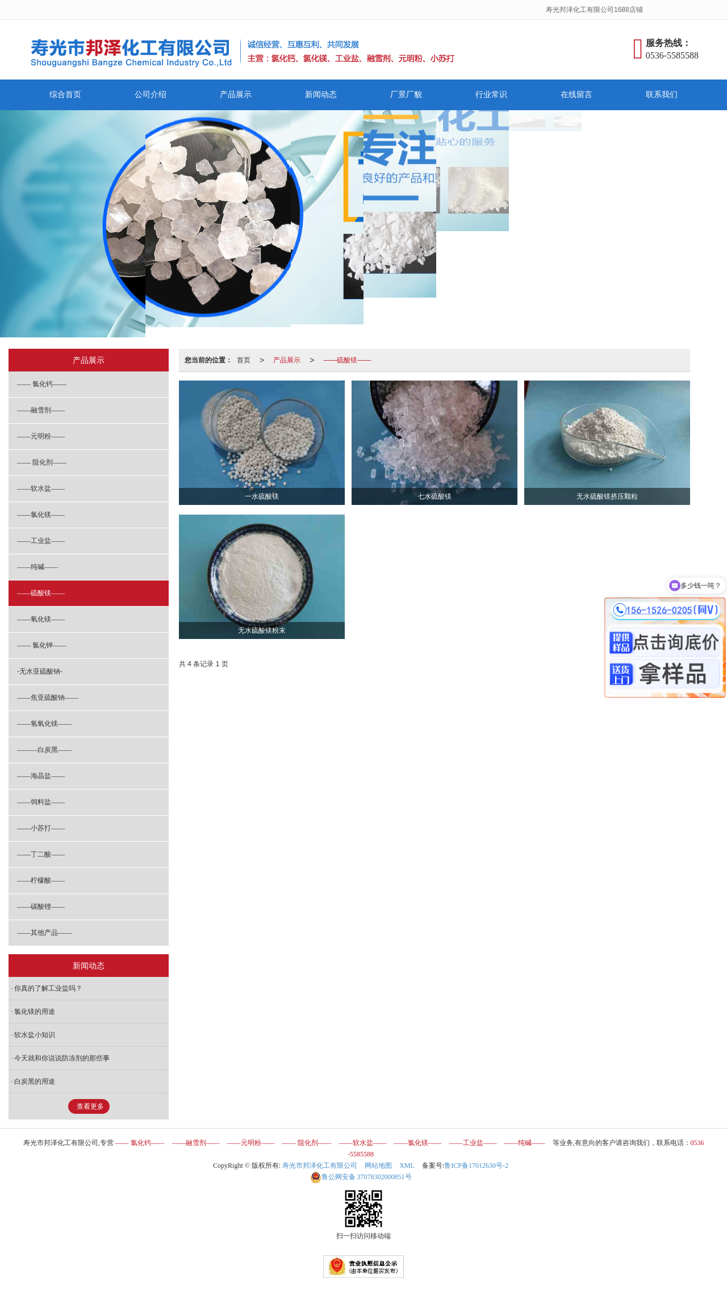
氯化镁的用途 (34, 1012)
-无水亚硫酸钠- (39, 671)
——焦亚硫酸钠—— (47, 697)
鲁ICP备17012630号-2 (476, 1165)
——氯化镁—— (41, 515)
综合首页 (65, 94)
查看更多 (90, 1106)
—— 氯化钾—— (41, 645)
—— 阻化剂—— (41, 462)
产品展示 (236, 94)
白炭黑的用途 (34, 1081)
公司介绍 (150, 94)
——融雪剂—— (41, 410)
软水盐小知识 (34, 1035)
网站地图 (378, 1165)
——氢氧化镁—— (44, 724)
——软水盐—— (41, 488)
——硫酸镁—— (347, 360)
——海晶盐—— (41, 776)
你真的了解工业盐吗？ (48, 988)
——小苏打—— (41, 828)
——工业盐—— (41, 541)
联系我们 (662, 94)
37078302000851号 (361, 1177)
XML (407, 1165)
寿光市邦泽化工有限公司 (319, 1165)
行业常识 (491, 94)
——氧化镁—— (41, 619)
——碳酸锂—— (41, 906)
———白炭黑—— (44, 750)
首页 (243, 360)
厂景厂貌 (406, 94)
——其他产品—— (44, 933)
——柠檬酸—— (41, 880)
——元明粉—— (41, 436)
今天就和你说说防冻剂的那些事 (62, 1058)
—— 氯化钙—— (41, 384)
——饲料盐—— (41, 802)
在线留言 (576, 94)
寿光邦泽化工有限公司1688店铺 (595, 10)
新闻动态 (321, 94)
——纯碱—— (37, 567)
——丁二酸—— (41, 854)
